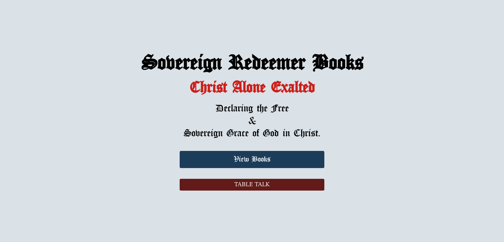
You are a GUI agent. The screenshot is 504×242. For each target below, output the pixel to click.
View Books (252, 159)
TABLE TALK (252, 184)
